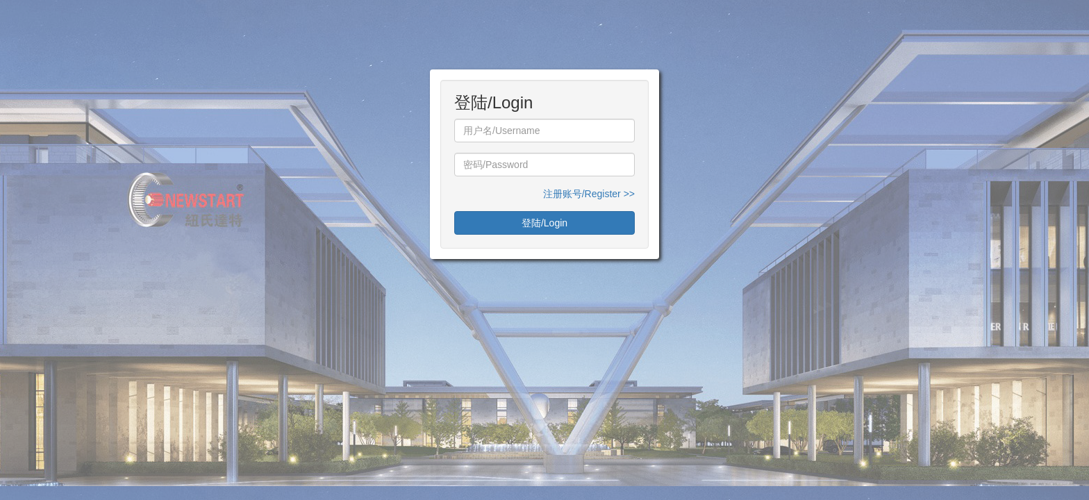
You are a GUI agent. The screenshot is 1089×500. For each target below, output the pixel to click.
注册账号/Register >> (589, 193)
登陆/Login (544, 222)
